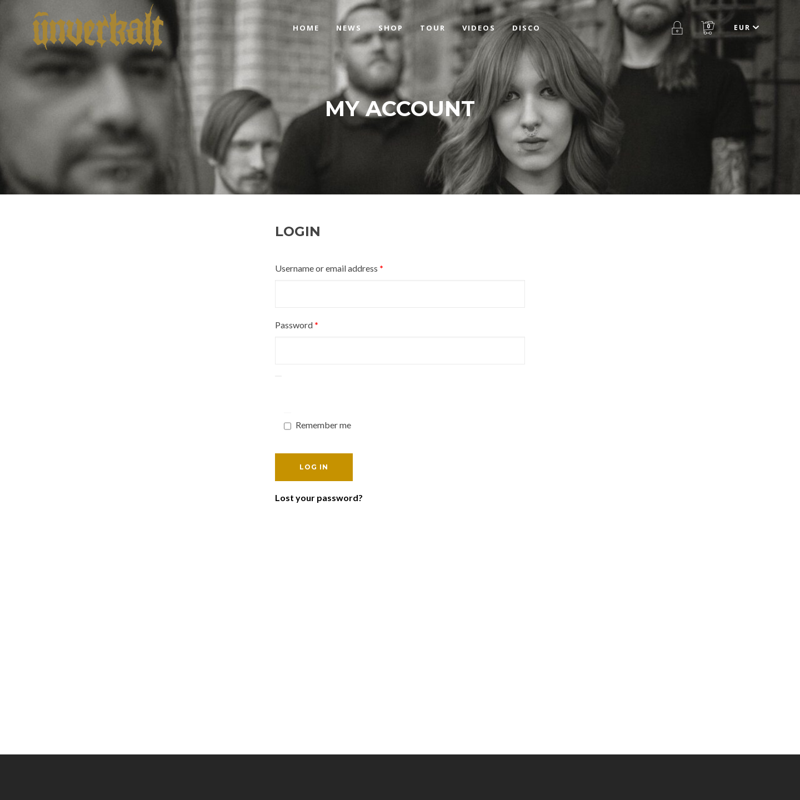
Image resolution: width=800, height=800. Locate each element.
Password (313, 323)
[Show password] (278, 376)
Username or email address (346, 266)
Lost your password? (319, 497)
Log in (313, 467)
